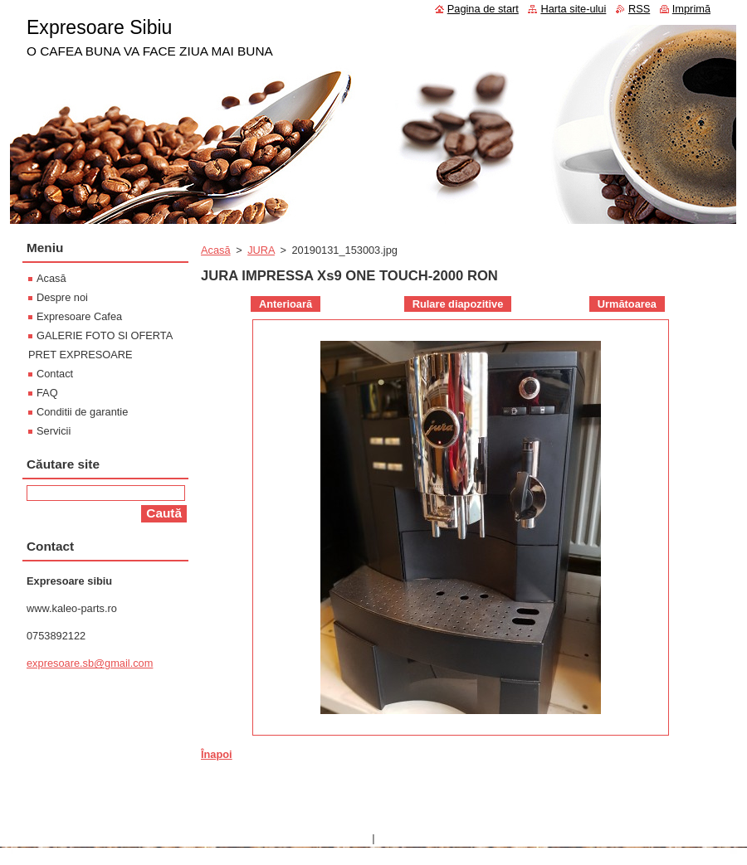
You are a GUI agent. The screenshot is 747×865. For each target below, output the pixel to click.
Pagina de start (483, 8)
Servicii (54, 431)
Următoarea (627, 304)
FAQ (47, 392)
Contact (55, 373)
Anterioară (285, 304)
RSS (639, 8)
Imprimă (691, 8)
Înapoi (216, 754)
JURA (261, 250)
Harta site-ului (573, 8)
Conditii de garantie (82, 412)
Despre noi (62, 297)
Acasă (216, 250)
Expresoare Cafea (79, 316)
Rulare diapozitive (458, 304)
